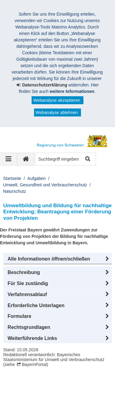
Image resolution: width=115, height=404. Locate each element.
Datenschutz (54, 388)
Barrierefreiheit (49, 394)
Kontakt (17, 394)
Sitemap (83, 388)
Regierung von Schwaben (39, 381)
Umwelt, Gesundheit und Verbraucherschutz (45, 184)
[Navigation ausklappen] (8, 159)
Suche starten (87, 159)
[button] (57, 259)
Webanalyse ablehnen (57, 112)
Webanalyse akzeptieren (56, 100)
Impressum (21, 388)
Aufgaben (36, 178)
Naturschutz (14, 191)
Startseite (12, 178)
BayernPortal (34, 364)
